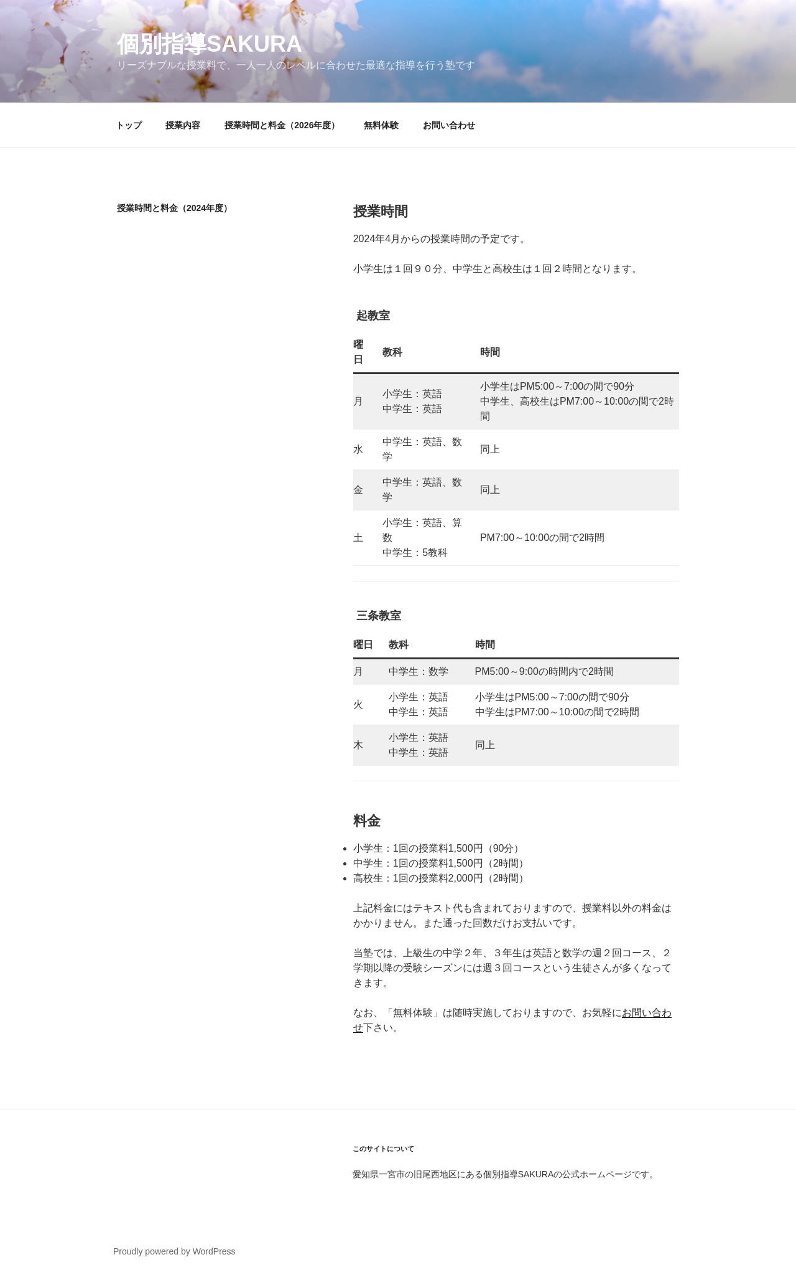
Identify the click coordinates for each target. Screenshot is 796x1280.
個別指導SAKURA (209, 44)
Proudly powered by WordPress (174, 1251)
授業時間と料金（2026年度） (282, 125)
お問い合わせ (449, 125)
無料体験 (381, 125)
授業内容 (182, 125)
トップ (129, 125)
